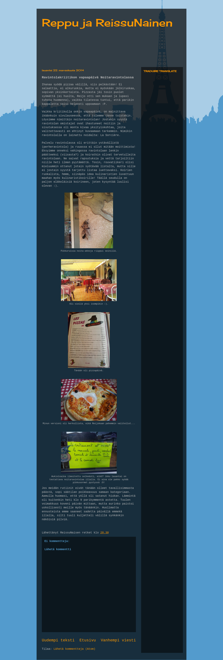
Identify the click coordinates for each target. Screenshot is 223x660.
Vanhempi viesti (118, 640)
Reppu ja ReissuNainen (107, 22)
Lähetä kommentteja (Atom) (74, 649)
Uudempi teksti (58, 640)
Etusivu (87, 640)
